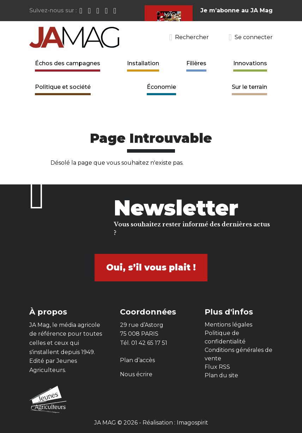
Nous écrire (136, 374)
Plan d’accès (137, 360)
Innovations (250, 63)
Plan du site (221, 375)
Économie (161, 87)
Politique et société (63, 87)
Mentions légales (228, 324)
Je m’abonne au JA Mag (236, 10)
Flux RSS (217, 367)
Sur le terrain (249, 87)
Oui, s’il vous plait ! (151, 267)
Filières (196, 63)
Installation (143, 63)
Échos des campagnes (67, 63)
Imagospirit (192, 422)
